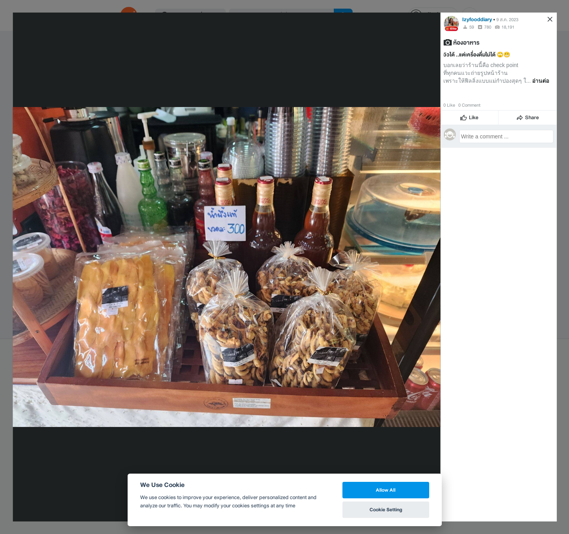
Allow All (385, 490)
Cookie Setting (386, 509)
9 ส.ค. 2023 (507, 19)
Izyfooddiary (477, 19)
